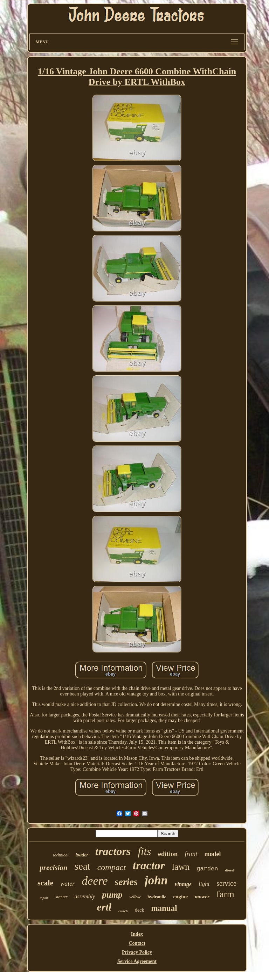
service (226, 883)
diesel (229, 870)
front (191, 853)
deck (139, 910)
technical (60, 855)
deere (95, 880)
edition (168, 853)
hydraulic (156, 896)
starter (61, 896)
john (156, 880)
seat (82, 866)
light (204, 884)
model (212, 853)
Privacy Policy (137, 952)
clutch (123, 911)
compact (111, 867)
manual (164, 908)
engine (180, 896)
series (126, 881)
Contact (137, 943)
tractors (113, 851)
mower (202, 896)
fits (144, 851)
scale (45, 882)
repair (44, 898)
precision (53, 867)
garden (207, 869)
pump (112, 894)
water (67, 883)
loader (81, 854)
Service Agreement (137, 961)
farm (225, 894)
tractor (149, 865)
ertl (104, 907)
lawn (181, 867)
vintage (183, 884)
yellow (135, 896)
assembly (85, 896)
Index (137, 934)
